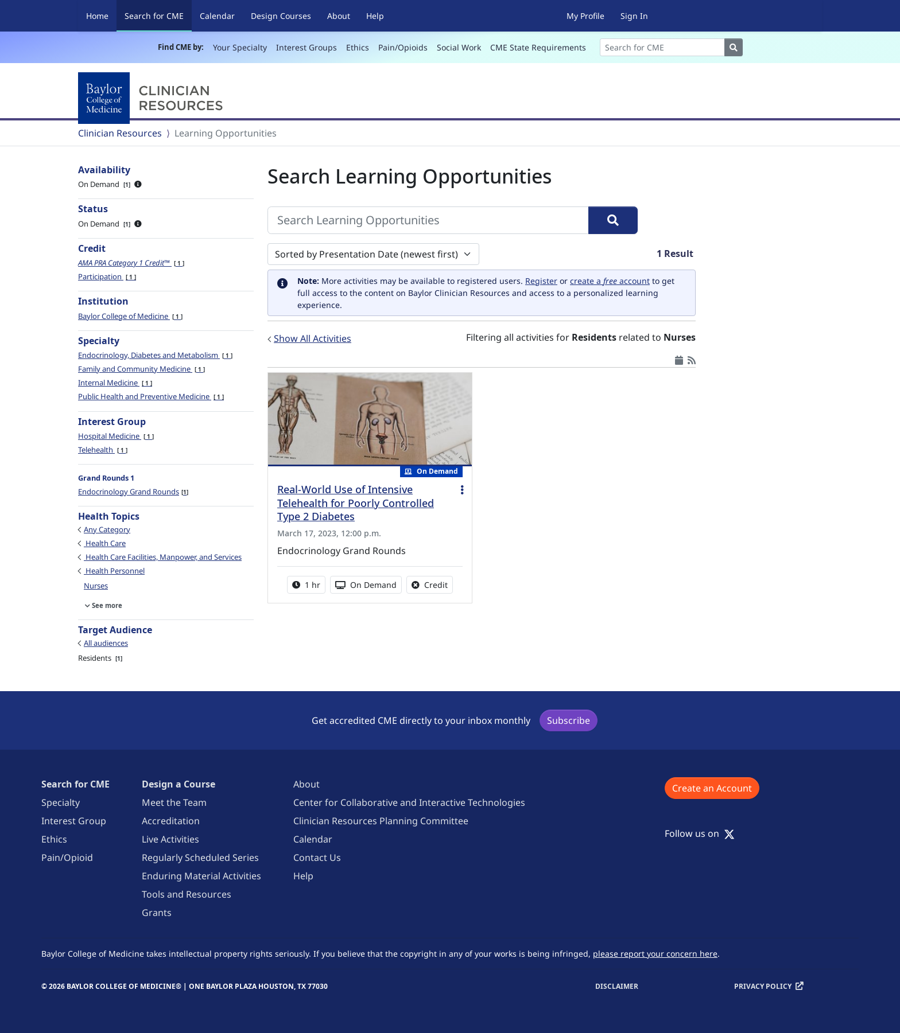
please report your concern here (655, 953)
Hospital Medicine (116, 436)
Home (97, 15)
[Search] (662, 47)
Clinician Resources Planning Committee (380, 820)
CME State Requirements (538, 47)
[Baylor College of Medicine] (152, 98)
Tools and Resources (186, 894)
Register (541, 280)
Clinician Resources (120, 133)
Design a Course (178, 784)
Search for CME (158, 15)
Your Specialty (240, 47)
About (338, 15)
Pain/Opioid (67, 857)
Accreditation (171, 820)
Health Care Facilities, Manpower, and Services (163, 557)
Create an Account (712, 788)
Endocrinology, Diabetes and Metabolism (155, 355)
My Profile (585, 15)
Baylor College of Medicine (130, 316)
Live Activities (170, 839)
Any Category (107, 529)
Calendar (217, 15)
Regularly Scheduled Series (200, 857)
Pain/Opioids (403, 47)
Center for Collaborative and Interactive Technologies (409, 802)
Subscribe (568, 720)
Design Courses (281, 15)
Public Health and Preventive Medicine (151, 396)
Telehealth (102, 450)
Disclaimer (616, 986)
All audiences (106, 643)
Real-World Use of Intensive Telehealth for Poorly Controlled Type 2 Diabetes (355, 503)
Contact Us (317, 857)
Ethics (357, 47)
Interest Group (73, 820)
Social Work (459, 47)
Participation (107, 276)
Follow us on (700, 833)
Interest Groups (306, 47)
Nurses (96, 585)
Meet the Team (174, 802)
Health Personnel (114, 571)
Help (375, 15)
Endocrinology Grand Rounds (133, 491)
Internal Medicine (115, 382)
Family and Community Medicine (141, 369)
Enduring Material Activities (201, 876)
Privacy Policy (763, 986)
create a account (610, 280)
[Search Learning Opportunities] (428, 220)
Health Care (105, 543)
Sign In (634, 15)
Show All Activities (312, 338)
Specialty (60, 802)
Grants (157, 912)
